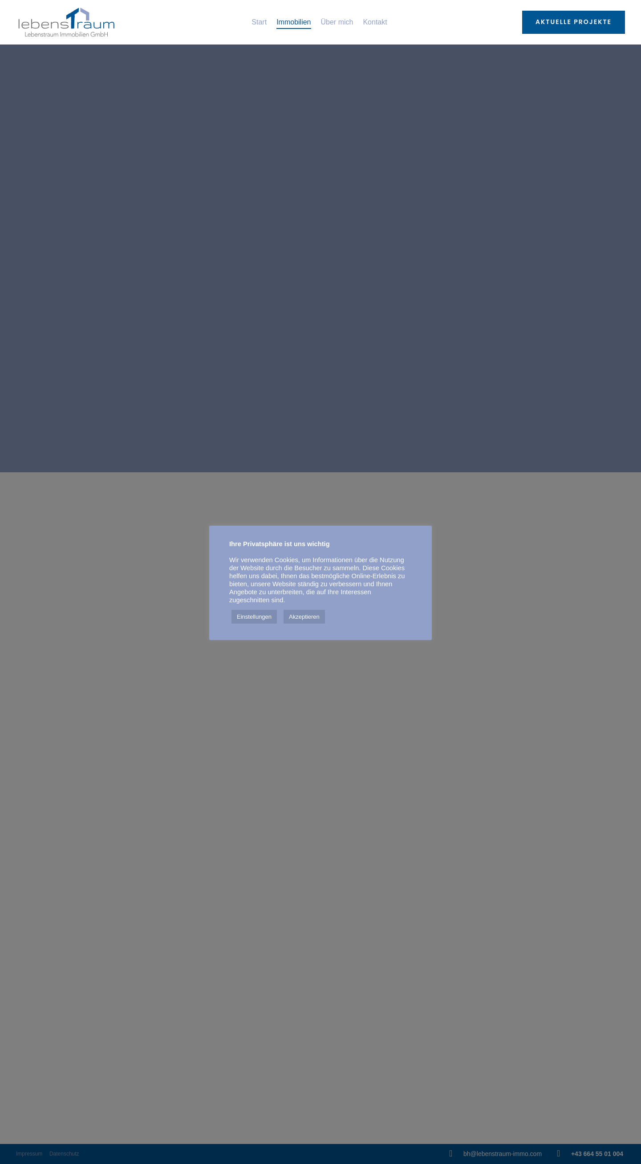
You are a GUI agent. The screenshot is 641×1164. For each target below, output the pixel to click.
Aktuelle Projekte (574, 21)
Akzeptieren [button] (304, 616)
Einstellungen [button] (254, 616)
